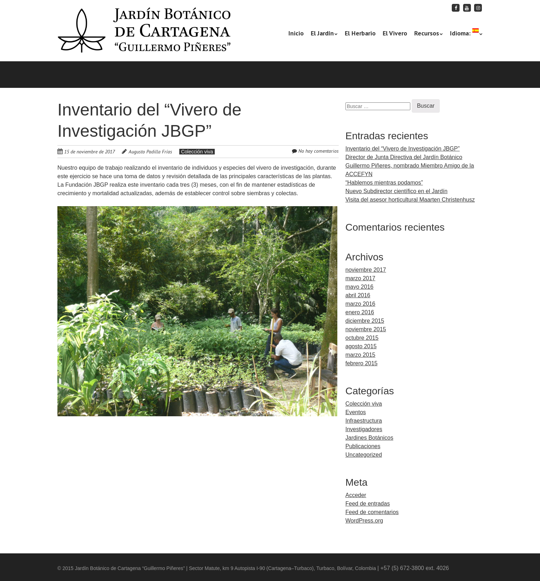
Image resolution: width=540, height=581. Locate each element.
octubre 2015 (361, 338)
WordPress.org (364, 521)
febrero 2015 (361, 363)
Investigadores (363, 429)
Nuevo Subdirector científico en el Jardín (396, 191)
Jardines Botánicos (369, 438)
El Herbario (360, 33)
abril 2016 (357, 295)
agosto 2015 (361, 346)
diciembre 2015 (364, 321)
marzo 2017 (360, 278)
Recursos (426, 33)
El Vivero (395, 33)
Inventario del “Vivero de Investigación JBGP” (402, 149)
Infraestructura (363, 421)
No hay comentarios (318, 151)
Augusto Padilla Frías (150, 151)
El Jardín (322, 33)
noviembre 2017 (365, 270)
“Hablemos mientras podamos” (384, 183)
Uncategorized (363, 455)
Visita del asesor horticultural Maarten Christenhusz (410, 200)
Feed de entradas (367, 504)
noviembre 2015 (365, 329)
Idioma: (464, 32)
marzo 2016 (360, 304)
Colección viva (197, 151)
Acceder (355, 495)
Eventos (355, 412)
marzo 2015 (360, 355)
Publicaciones (363, 446)
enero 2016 (359, 312)
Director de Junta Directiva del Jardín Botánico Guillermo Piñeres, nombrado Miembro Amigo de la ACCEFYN (409, 165)
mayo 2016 (359, 287)
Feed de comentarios (372, 512)
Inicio (296, 33)
